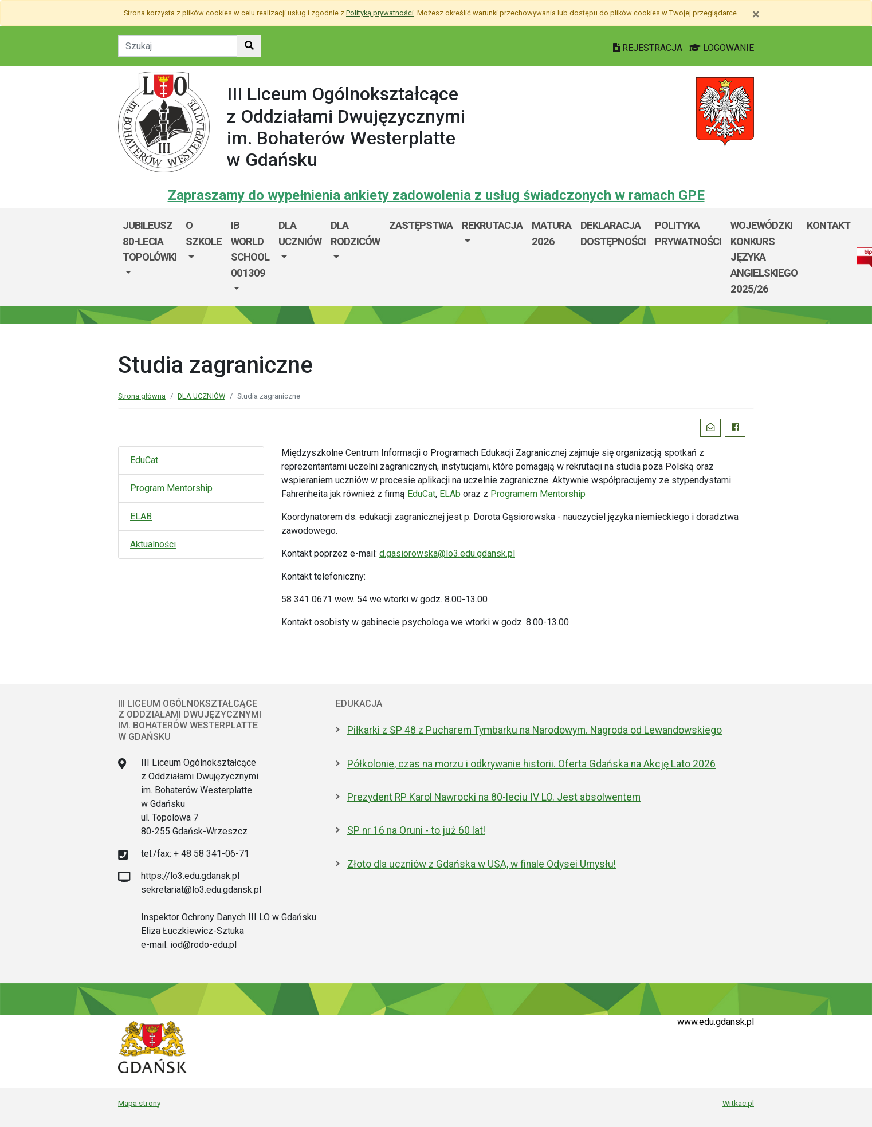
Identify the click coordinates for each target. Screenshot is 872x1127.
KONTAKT (828, 225)
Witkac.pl (738, 1103)
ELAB (141, 516)
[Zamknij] (756, 14)
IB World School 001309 (250, 249)
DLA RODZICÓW (355, 233)
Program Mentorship (171, 488)
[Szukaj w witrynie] (249, 46)
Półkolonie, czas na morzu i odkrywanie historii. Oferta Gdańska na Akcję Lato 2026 (531, 764)
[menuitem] (149, 257)
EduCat (144, 460)
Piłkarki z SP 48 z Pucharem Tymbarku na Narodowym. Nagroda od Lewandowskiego (534, 730)
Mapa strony (139, 1103)
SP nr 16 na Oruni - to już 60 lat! (416, 830)
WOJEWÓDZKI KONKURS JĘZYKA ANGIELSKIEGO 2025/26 (764, 256)
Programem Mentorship (539, 493)
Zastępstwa (421, 225)
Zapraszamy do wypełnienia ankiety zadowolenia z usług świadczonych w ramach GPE (436, 195)
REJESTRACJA (649, 47)
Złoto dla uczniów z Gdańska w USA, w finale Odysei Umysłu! (481, 864)
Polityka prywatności (688, 233)
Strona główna (142, 396)
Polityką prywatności (380, 13)
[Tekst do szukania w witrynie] (178, 46)
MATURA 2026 (551, 233)
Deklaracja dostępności (613, 233)
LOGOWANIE (721, 47)
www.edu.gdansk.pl (715, 1021)
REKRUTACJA (492, 225)
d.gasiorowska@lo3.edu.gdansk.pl (447, 553)
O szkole (204, 233)
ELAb (450, 493)
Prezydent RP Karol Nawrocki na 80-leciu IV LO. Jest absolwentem (494, 797)
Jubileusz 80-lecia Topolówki (149, 241)
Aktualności (153, 544)
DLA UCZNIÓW (299, 233)
